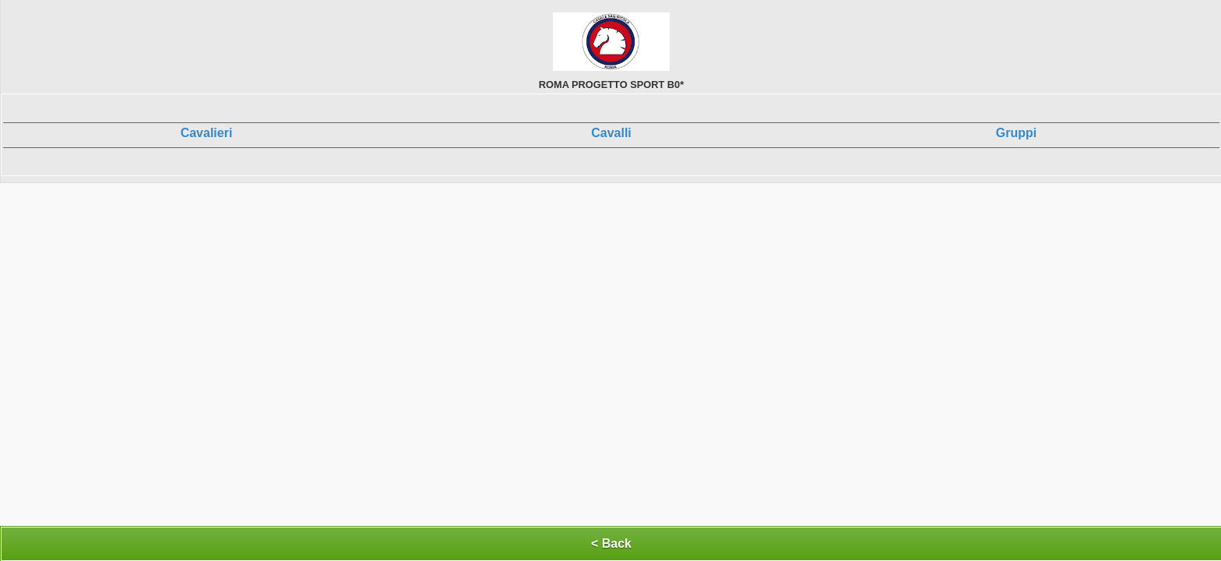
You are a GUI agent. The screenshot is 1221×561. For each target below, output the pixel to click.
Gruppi (1016, 132)
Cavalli (611, 132)
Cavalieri (207, 132)
